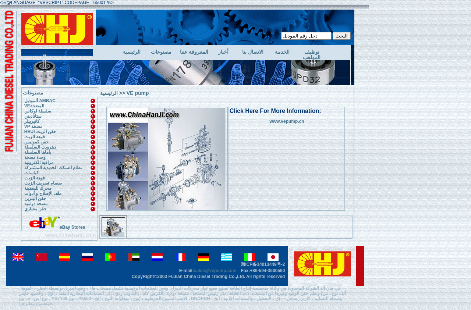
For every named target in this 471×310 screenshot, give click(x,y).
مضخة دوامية (35, 203)
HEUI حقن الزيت (40, 131)
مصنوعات (161, 52)
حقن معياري (35, 208)
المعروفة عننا (194, 52)
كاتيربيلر (32, 121)
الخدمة (282, 52)
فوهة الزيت (34, 136)
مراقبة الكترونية (38, 162)
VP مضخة (33, 126)
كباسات (31, 172)
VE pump (138, 93)
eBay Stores (57, 227)
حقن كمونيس (36, 142)
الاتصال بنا (252, 52)
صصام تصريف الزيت (43, 183)
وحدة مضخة (35, 157)
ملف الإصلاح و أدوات (42, 193)
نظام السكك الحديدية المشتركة (53, 167)
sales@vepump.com (215, 270)
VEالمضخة (34, 105)
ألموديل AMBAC (40, 100)
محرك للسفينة (37, 188)
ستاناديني (33, 116)
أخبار (223, 52)
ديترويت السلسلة (40, 147)
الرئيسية (132, 52)
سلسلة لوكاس (37, 111)
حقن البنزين (35, 198)
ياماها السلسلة (37, 152)
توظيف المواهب (312, 54)
